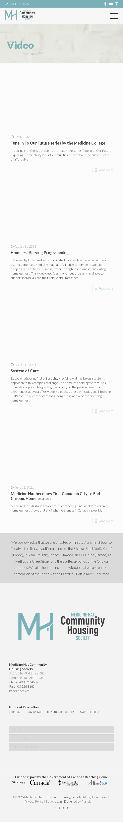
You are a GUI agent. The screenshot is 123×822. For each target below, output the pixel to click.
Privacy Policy (33, 801)
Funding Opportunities (26, 738)
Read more (105, 170)
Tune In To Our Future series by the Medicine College (58, 143)
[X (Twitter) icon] (59, 808)
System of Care (25, 370)
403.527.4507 (28, 682)
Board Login (53, 801)
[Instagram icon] (67, 808)
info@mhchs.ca (19, 691)
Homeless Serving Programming (40, 252)
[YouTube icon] (63, 808)
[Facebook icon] (55, 808)
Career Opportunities (26, 747)
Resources (18, 729)
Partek (86, 801)
